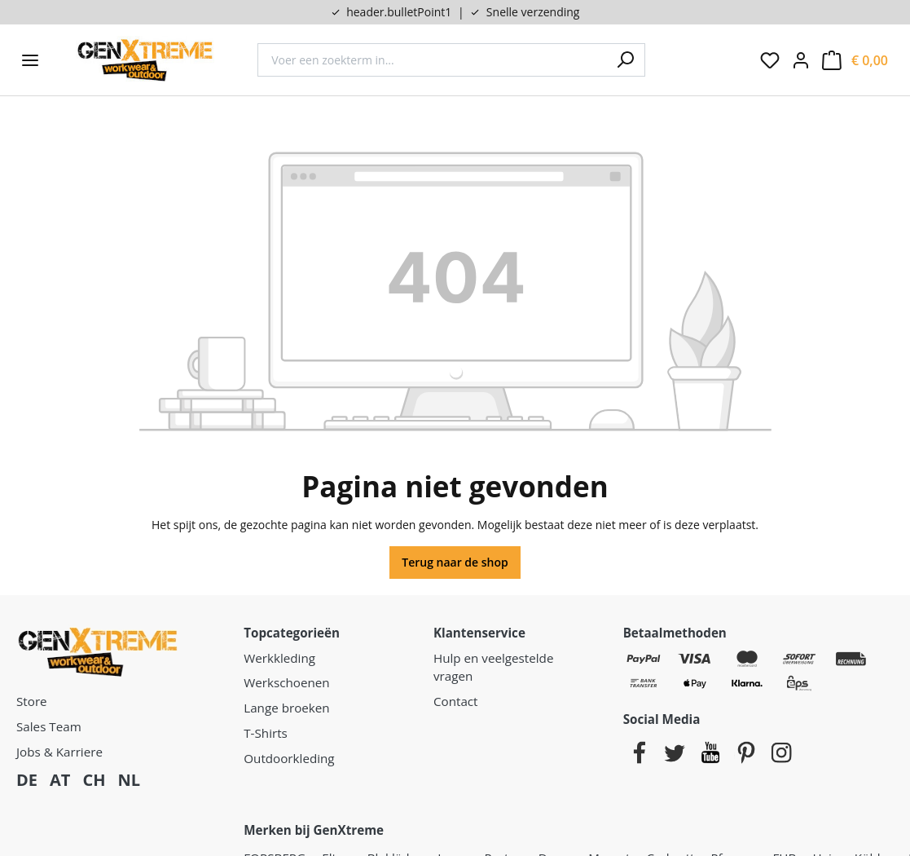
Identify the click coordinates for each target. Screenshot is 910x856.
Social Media (662, 719)
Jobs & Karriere (59, 751)
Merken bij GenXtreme (314, 830)
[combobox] (431, 60)
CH (93, 780)
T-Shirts (266, 733)
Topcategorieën (292, 632)
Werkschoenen (286, 682)
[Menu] (30, 60)
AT (60, 780)
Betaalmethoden (675, 632)
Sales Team (48, 726)
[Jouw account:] (800, 60)
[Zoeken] (624, 60)
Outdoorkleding (289, 758)
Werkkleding (279, 658)
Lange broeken (286, 707)
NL (128, 780)
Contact (455, 701)
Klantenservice (479, 632)
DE (26, 780)
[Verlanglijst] (769, 60)
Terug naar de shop (455, 562)
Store (31, 701)
